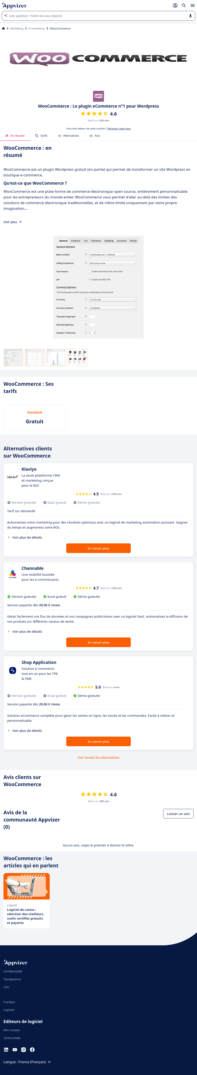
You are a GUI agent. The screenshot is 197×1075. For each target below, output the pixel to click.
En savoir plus (98, 548)
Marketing (16, 28)
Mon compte (11, 1030)
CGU (6, 987)
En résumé (15, 136)
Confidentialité (12, 971)
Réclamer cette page (119, 128)
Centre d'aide (11, 1038)
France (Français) (35, 1062)
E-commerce (37, 28)
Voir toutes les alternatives (98, 757)
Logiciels (9, 1010)
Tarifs (41, 136)
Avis (94, 136)
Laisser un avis (178, 813)
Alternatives (68, 136)
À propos (9, 1002)
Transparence (12, 979)
